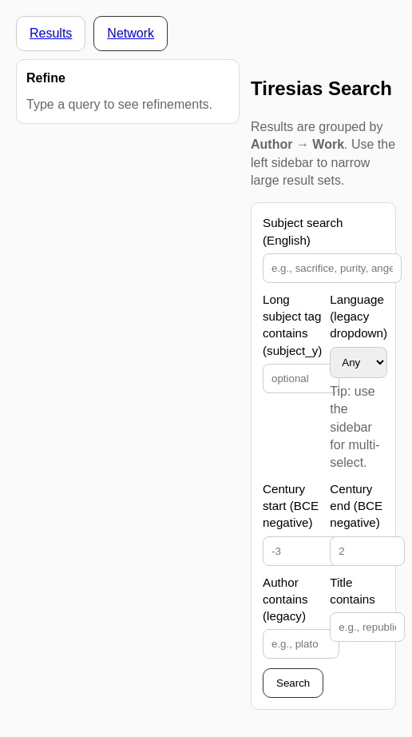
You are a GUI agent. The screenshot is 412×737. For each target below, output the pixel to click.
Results (51, 33)
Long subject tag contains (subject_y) (292, 325)
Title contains (352, 591)
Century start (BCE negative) (291, 506)
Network (130, 33)
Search (293, 683)
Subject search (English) (303, 231)
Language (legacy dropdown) (358, 317)
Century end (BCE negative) (356, 506)
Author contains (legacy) (285, 599)
